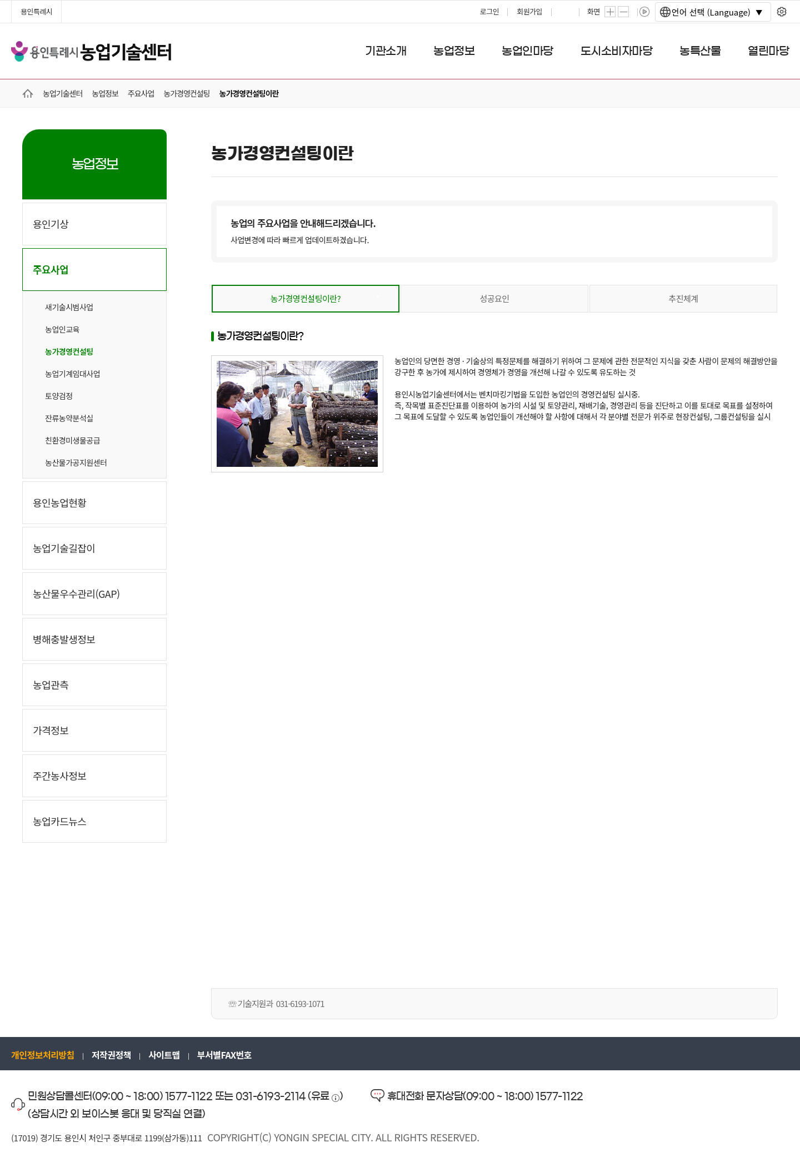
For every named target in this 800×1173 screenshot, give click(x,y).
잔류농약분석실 (69, 418)
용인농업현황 (59, 502)
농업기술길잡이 (64, 548)
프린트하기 (566, 12)
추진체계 (683, 298)
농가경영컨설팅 (69, 351)
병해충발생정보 (64, 639)
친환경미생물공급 (72, 440)
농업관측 (50, 684)
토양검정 (59, 395)
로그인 (489, 11)
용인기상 (50, 224)
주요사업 (50, 269)
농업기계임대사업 (72, 373)
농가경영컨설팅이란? (306, 298)
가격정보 (50, 730)
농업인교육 (62, 329)
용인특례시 (36, 11)
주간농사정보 (59, 775)
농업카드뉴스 (59, 821)
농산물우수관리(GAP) (76, 593)
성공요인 (494, 298)
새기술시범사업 (69, 307)
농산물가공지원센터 (76, 462)
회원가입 (529, 11)
